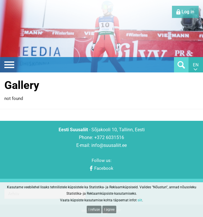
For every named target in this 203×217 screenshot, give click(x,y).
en (196, 65)
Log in (188, 11)
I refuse (94, 209)
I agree (109, 209)
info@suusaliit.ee (109, 145)
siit (139, 200)
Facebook (103, 168)
